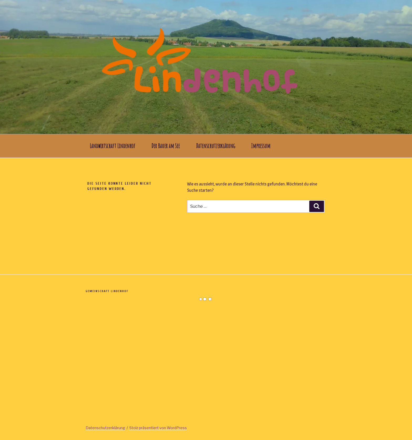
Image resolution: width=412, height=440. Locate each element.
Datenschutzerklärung (215, 146)
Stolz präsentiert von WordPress (158, 428)
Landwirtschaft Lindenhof (112, 146)
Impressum (260, 146)
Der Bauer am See (165, 146)
